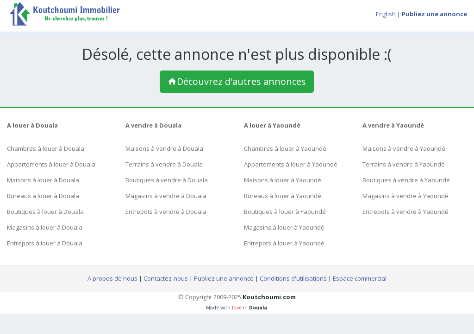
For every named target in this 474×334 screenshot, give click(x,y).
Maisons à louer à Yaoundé (282, 180)
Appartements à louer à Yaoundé (290, 164)
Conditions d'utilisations (293, 278)
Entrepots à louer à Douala (44, 243)
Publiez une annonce (224, 278)
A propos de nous (112, 278)
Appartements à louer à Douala (51, 164)
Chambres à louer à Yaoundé (285, 148)
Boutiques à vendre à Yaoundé (406, 180)
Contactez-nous (165, 278)
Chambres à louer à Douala (45, 148)
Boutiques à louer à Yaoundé (285, 211)
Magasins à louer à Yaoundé (284, 227)
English (386, 14)
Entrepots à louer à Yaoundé (284, 243)
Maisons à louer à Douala (43, 180)
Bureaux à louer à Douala (43, 196)
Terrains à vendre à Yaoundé (403, 164)
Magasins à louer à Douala (44, 227)
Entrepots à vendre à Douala (165, 211)
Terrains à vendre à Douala (164, 164)
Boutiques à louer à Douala (45, 211)
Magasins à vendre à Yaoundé (405, 196)
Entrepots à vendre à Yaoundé (405, 211)
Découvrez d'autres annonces (237, 81)
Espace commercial (360, 278)
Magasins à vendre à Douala (165, 196)
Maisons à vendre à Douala (164, 148)
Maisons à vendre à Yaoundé (403, 148)
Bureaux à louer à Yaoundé (282, 196)
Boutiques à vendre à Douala (166, 180)
